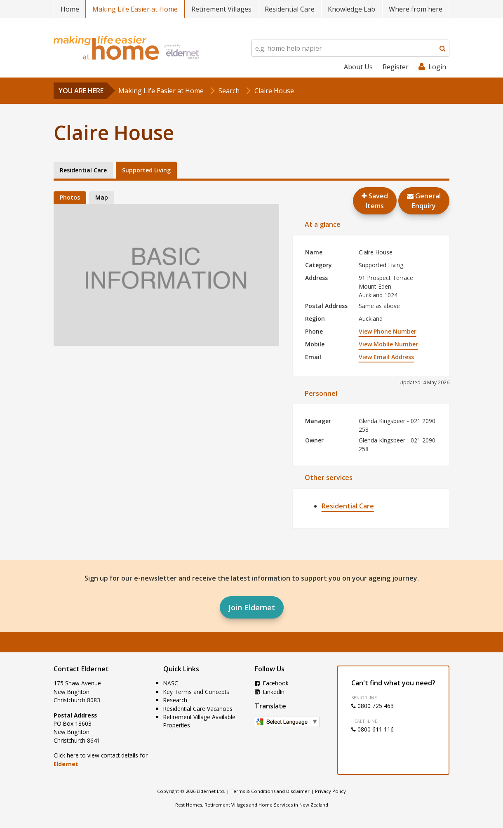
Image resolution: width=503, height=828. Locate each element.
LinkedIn (269, 692)
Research (175, 700)
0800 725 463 (372, 706)
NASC (170, 683)
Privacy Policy (330, 791)
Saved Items (375, 200)
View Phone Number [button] (387, 331)
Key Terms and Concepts (196, 692)
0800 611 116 (372, 729)
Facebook (272, 683)
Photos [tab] (70, 197)
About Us (358, 66)
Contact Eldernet (81, 668)
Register (396, 66)
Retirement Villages (221, 9)
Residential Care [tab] (83, 170)
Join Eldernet (251, 607)
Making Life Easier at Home (135, 9)
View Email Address (386, 357)
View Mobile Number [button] (388, 344)
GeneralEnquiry (424, 200)
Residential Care (290, 9)
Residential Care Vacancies (198, 709)
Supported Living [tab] (146, 170)
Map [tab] (101, 197)
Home (70, 9)
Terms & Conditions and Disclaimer (270, 791)
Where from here (415, 9)
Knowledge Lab (351, 9)
